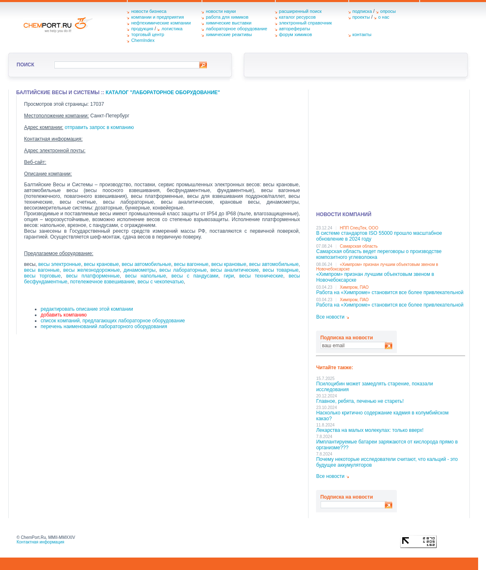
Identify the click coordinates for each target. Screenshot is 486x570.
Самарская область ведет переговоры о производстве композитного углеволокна (379, 254)
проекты (361, 17)
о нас (383, 17)
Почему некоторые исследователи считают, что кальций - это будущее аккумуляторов (387, 462)
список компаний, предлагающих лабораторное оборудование (113, 321)
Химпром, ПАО (354, 287)
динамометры (140, 270)
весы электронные (59, 264)
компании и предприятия (157, 17)
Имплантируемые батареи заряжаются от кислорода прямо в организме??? (386, 445)
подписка (362, 11)
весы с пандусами (194, 276)
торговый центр (147, 34)
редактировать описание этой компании (87, 309)
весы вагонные (191, 264)
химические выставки (228, 22)
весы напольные (145, 276)
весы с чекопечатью (161, 282)
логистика (171, 28)
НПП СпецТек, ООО (359, 228)
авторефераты (294, 28)
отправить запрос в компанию (99, 127)
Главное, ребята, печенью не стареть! (359, 401)
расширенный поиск (300, 11)
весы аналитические (235, 270)
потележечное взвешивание (102, 282)
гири (229, 276)
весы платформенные (92, 276)
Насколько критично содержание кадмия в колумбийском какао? (382, 415)
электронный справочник (305, 22)
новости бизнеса (148, 11)
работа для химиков (227, 17)
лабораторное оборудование (236, 28)
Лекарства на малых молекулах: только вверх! (369, 430)
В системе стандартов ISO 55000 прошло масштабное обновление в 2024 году (379, 236)
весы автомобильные (146, 264)
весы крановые (101, 264)
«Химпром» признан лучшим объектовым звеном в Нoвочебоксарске (375, 277)
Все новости (330, 317)
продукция (142, 28)
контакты (362, 34)
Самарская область (359, 246)
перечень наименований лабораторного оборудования (104, 326)
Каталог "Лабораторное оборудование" (163, 92)
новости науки (221, 11)
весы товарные (280, 270)
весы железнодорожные (91, 270)
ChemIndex (142, 40)
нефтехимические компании (161, 22)
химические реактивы (229, 34)
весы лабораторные (183, 270)
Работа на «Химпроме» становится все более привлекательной (389, 292)
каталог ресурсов (297, 17)
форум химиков (295, 34)
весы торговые (42, 276)
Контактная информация (40, 542)
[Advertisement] (390, 148)
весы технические (261, 276)
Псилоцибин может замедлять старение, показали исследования (374, 386)
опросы (388, 11)
